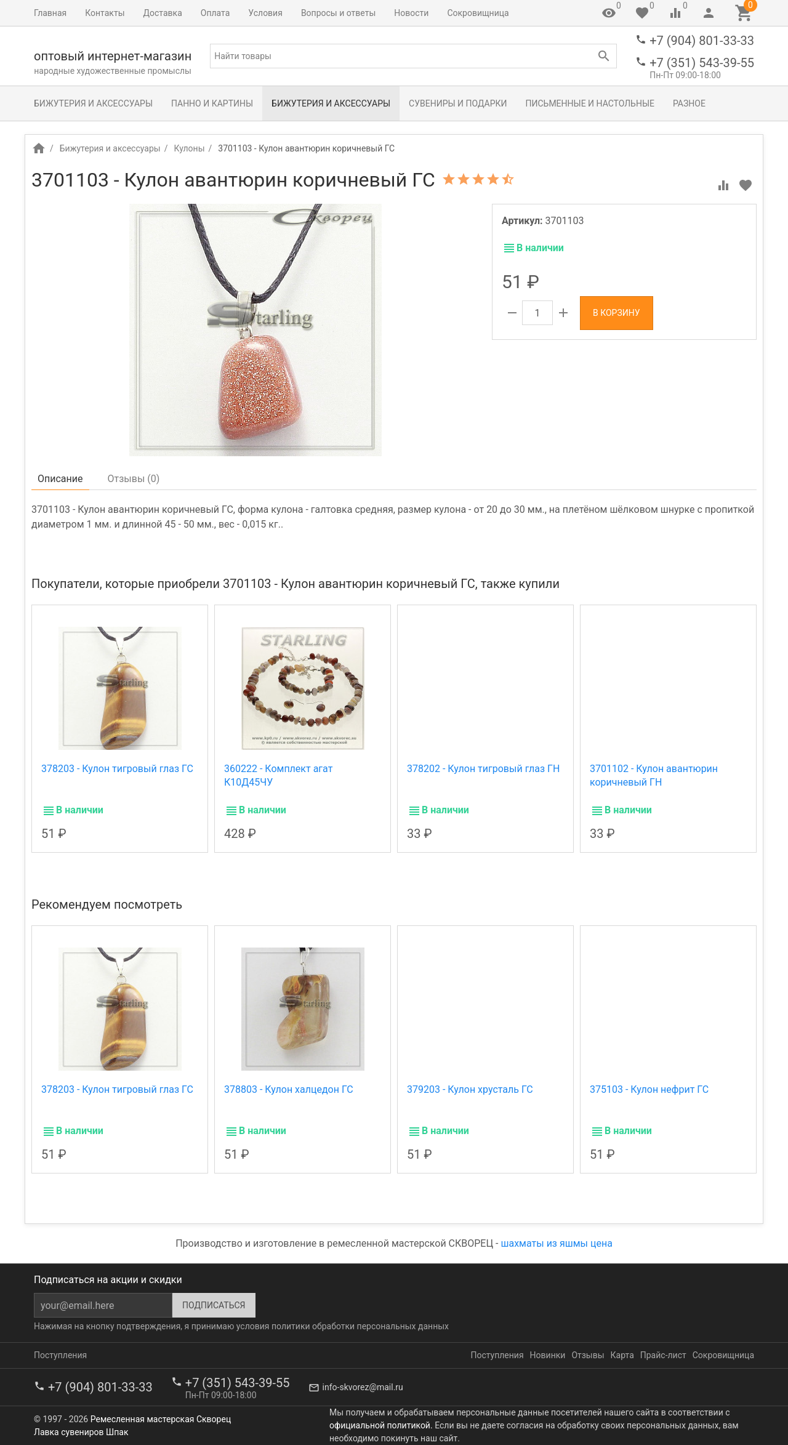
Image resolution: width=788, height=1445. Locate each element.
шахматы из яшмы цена (557, 1243)
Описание (60, 479)
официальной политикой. (381, 1425)
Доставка (162, 13)
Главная (50, 13)
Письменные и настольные (590, 103)
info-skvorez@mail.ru (363, 1387)
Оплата (215, 13)
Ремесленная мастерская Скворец (160, 1419)
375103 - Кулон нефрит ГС (649, 1089)
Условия (265, 13)
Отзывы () (134, 479)
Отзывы (587, 1355)
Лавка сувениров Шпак (81, 1432)
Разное (689, 103)
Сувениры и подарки (458, 103)
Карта (622, 1355)
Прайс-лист (663, 1355)
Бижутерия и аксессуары (93, 103)
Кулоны (189, 148)
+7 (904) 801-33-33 (701, 40)
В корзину (616, 313)
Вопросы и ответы (338, 13)
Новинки (548, 1355)
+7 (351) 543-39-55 (701, 62)
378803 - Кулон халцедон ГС (288, 1089)
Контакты (104, 13)
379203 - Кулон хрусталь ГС (470, 1089)
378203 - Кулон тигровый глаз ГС (117, 769)
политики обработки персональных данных (360, 1326)
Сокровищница (478, 13)
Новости (411, 13)
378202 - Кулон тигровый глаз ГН (483, 769)
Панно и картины (212, 103)
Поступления (60, 1355)
